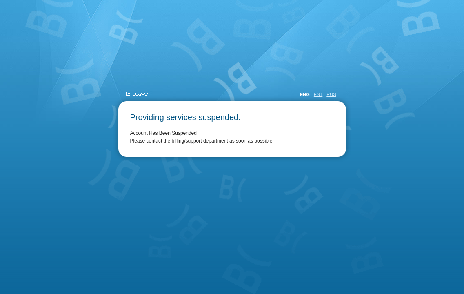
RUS (331, 94)
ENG (305, 94)
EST (318, 94)
